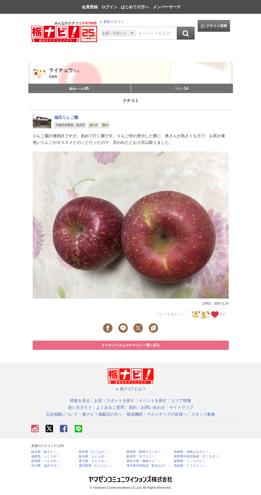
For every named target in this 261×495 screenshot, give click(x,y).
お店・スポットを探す (114, 400)
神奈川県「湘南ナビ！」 (143, 461)
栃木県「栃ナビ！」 (45, 451)
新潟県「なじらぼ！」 (94, 456)
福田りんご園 (66, 117)
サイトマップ (181, 407)
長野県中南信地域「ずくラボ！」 (197, 456)
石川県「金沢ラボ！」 (47, 465)
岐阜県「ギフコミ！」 (142, 456)
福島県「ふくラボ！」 (47, 456)
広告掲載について (62, 414)
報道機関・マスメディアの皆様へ (157, 414)
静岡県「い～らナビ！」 (191, 461)
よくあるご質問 (110, 407)
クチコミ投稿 (214, 26)
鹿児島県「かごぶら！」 (96, 465)
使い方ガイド (80, 407)
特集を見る (80, 400)
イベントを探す (153, 400)
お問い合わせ (153, 407)
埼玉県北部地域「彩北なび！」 (148, 465)
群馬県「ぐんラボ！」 (47, 461)
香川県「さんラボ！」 (94, 461)
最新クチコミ (111, 22)
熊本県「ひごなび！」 (94, 451)
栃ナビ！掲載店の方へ (102, 414)
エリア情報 (181, 400)
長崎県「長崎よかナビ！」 (193, 451)
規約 (133, 407)
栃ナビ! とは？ (130, 388)
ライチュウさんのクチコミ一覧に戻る (130, 345)
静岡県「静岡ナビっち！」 (145, 451)
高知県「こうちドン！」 (191, 465)
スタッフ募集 (203, 414)
